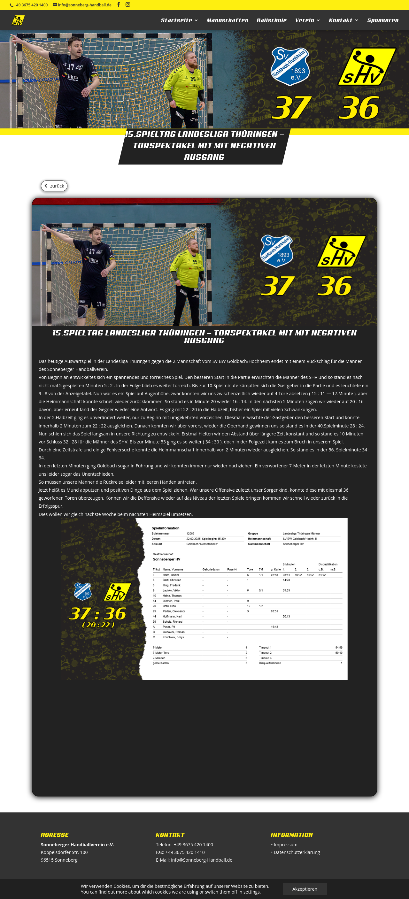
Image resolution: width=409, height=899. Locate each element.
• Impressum (284, 844)
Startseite (176, 20)
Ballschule (272, 20)
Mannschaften (228, 20)
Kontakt (341, 20)
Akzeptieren (304, 889)
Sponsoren (383, 20)
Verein (304, 20)
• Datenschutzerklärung (295, 852)
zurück (57, 186)
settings (251, 892)
